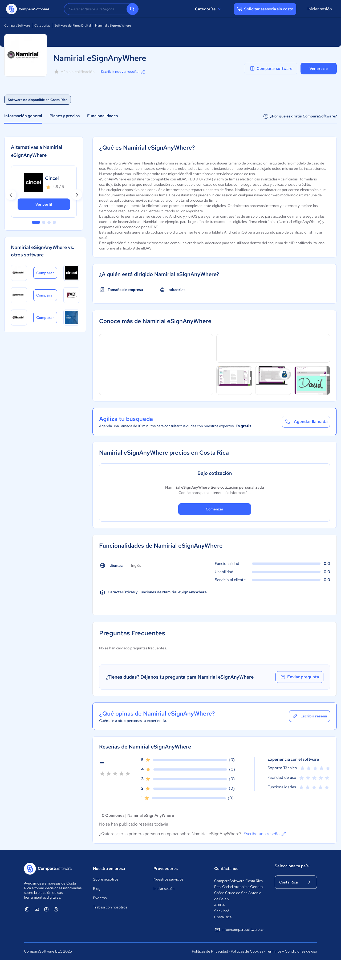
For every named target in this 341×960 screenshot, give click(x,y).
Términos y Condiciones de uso (291, 951)
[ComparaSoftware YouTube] (37, 909)
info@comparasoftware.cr (239, 930)
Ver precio (319, 68)
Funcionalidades (102, 116)
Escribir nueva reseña (123, 72)
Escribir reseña (309, 716)
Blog (96, 888)
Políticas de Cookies (247, 951)
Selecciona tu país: (292, 866)
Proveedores (165, 868)
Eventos (100, 897)
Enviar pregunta (299, 677)
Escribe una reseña (265, 834)
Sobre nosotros (105, 879)
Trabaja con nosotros (110, 907)
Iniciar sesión (319, 9)
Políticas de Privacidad (210, 951)
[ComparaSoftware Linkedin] (27, 909)
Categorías (209, 9)
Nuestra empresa (109, 868)
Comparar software (271, 68)
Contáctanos (226, 868)
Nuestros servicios (168, 879)
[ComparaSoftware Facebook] (46, 909)
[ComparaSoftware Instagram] (56, 909)
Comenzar (215, 509)
